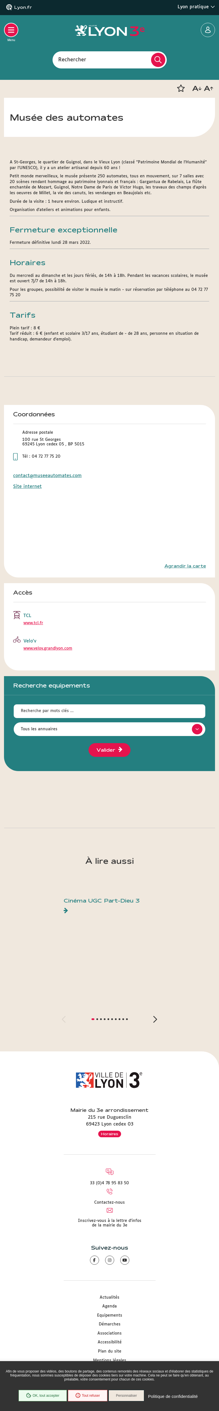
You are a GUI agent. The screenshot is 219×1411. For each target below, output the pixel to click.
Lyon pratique (196, 6)
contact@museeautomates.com (47, 475)
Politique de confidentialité (173, 1396)
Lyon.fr (23, 7)
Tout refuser (87, 1395)
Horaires (109, 1134)
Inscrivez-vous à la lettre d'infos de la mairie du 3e (109, 1223)
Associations (109, 1333)
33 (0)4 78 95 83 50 (109, 1183)
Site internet (27, 486)
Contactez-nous (109, 1203)
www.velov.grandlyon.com (47, 648)
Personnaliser (126, 1396)
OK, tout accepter (42, 1395)
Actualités (109, 1298)
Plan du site (109, 1351)
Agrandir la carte (185, 566)
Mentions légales (109, 1361)
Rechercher (72, 59)
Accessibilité (110, 1342)
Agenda (109, 1306)
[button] (180, 88)
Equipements (109, 1315)
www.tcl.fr (33, 623)
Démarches (109, 1324)
